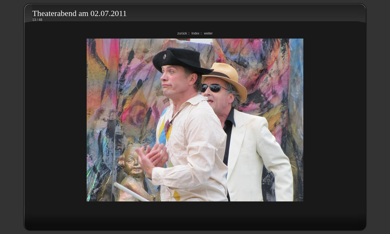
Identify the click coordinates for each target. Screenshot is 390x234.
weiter (208, 33)
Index (195, 33)
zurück (182, 33)
